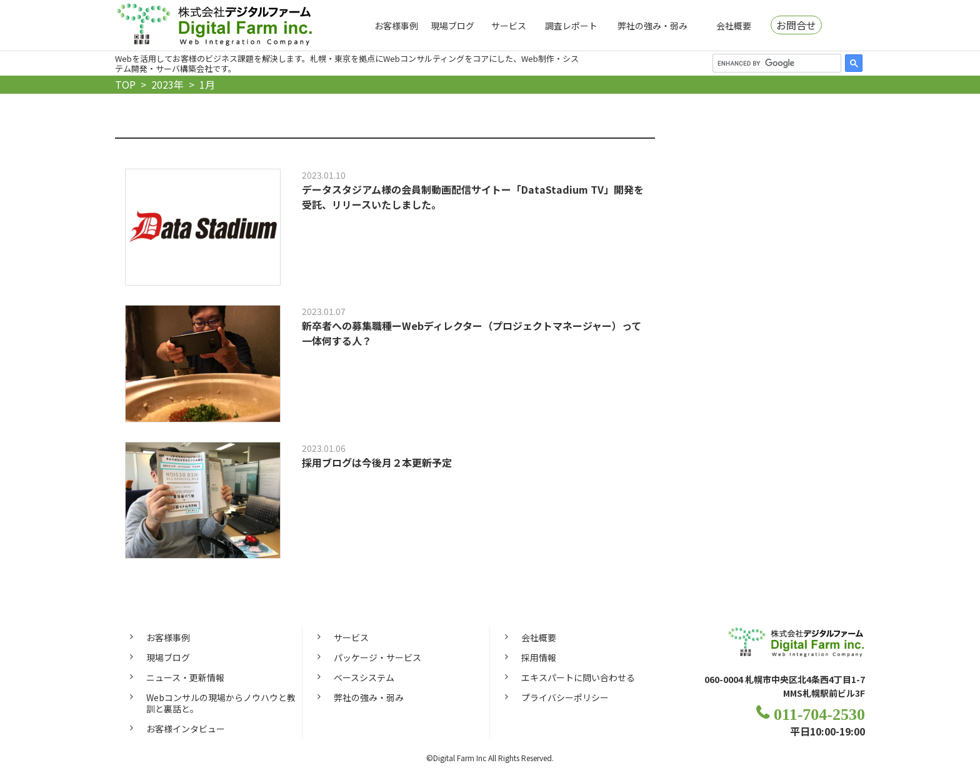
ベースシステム (364, 678)
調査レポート (571, 25)
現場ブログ (452, 25)
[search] (776, 63)
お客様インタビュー (185, 730)
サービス (508, 25)
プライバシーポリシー (565, 698)
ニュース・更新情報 (185, 678)
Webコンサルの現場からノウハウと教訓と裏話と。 (221, 704)
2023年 (167, 84)
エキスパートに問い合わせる (578, 678)
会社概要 (733, 25)
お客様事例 (396, 25)
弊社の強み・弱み (653, 25)
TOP (125, 84)
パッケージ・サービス (377, 658)
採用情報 (538, 658)
